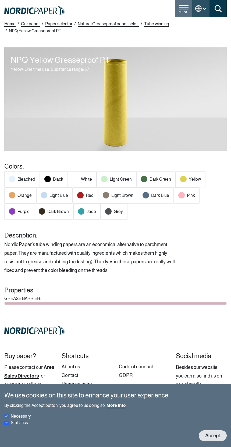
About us (71, 366)
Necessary (21, 421)
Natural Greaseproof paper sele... (108, 24)
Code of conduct (136, 366)
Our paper (30, 24)
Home (10, 24)
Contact (70, 375)
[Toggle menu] (183, 10)
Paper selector (58, 24)
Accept (212, 440)
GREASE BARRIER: (22, 298)
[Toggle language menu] (200, 8)
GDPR (126, 375)
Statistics (19, 427)
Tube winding (156, 24)
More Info (116, 410)
